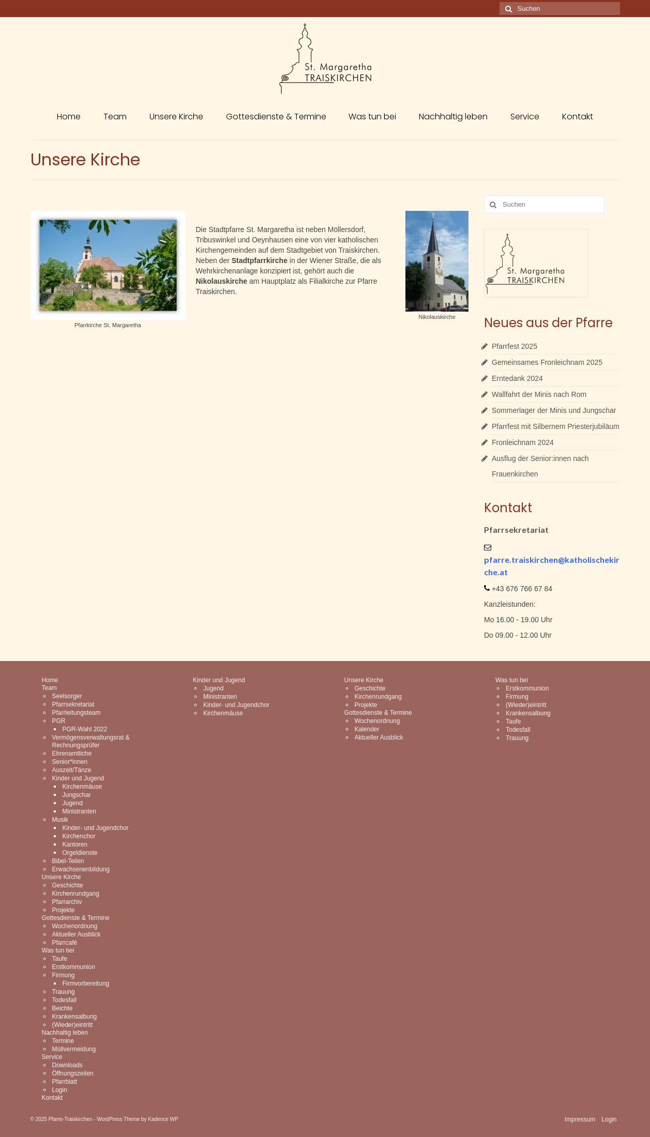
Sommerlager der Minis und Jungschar (554, 410)
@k (563, 559)
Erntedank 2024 (517, 378)
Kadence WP (163, 1119)
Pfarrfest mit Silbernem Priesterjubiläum (555, 426)
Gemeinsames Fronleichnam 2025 (547, 362)
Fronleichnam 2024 (523, 442)
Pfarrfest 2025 (514, 346)
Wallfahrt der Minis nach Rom (539, 394)
